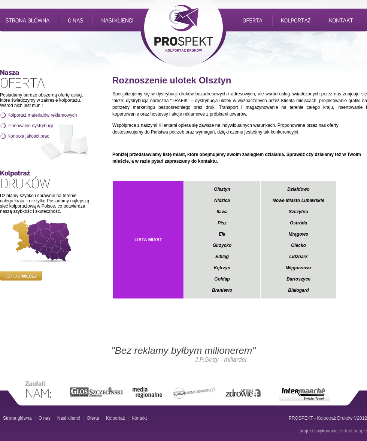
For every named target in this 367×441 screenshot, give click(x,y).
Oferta (93, 418)
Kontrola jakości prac (28, 136)
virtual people (353, 431)
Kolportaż (115, 418)
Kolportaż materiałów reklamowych (42, 115)
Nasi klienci (68, 418)
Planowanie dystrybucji (30, 125)
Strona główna (17, 418)
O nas (45, 418)
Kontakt (139, 418)
